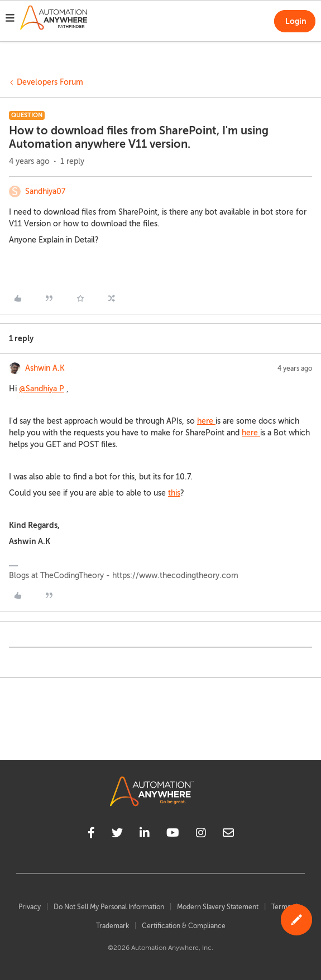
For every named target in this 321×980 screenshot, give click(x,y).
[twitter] (117, 834)
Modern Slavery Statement (217, 907)
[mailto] (228, 834)
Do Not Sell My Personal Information (109, 907)
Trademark (112, 926)
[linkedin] (145, 834)
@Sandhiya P (41, 389)
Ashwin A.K (45, 368)
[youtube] (172, 834)
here (206, 421)
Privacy (29, 907)
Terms (280, 907)
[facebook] (91, 834)
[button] (10, 19)
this (174, 493)
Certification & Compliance (184, 926)
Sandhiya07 (45, 191)
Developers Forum (50, 82)
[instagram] (201, 834)
